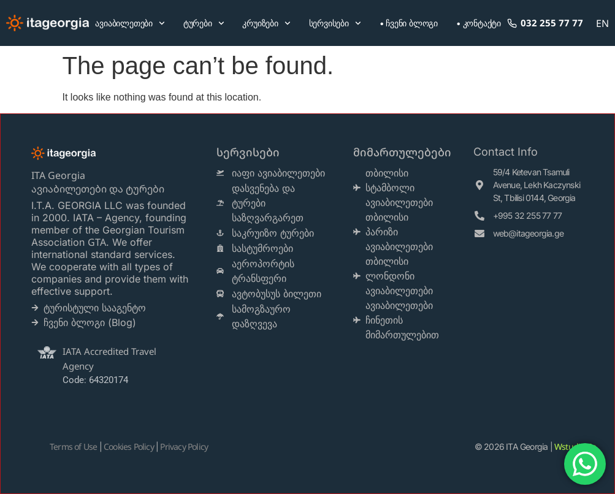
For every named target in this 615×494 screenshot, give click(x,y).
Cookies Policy (129, 446)
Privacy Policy (184, 446)
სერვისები (335, 23)
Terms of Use (73, 446)
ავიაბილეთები (129, 23)
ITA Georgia (58, 175)
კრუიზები (266, 23)
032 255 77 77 (546, 23)
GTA (97, 242)
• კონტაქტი (478, 23)
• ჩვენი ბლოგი (409, 23)
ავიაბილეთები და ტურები (99, 189)
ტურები (203, 23)
